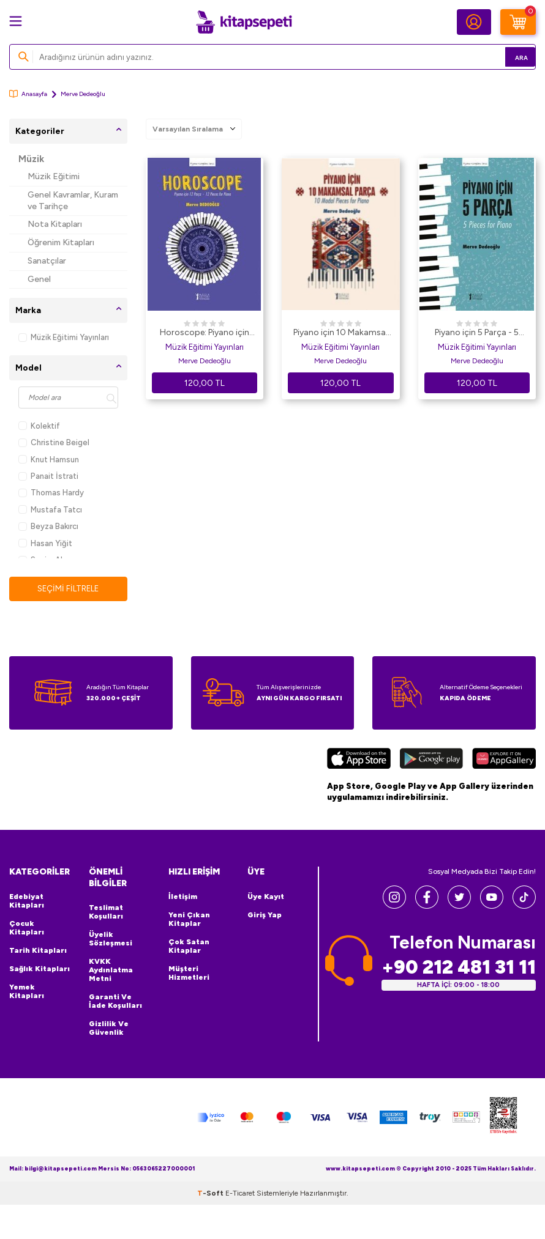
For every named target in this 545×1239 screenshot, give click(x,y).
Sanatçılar (47, 261)
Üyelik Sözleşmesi (110, 940)
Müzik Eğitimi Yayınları (63, 337)
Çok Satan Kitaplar (188, 946)
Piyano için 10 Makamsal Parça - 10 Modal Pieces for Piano (340, 333)
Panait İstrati (48, 476)
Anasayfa (28, 94)
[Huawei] (504, 760)
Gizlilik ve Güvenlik (109, 1029)
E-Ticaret (240, 1194)
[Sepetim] (518, 22)
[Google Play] (431, 761)
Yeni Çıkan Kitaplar (189, 919)
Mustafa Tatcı (50, 509)
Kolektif (39, 426)
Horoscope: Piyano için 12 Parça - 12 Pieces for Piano (204, 333)
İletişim (182, 897)
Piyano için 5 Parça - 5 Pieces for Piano (477, 333)
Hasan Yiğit (45, 543)
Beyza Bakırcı (48, 526)
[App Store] (359, 760)
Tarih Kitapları (38, 951)
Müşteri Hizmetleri (188, 973)
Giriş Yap (264, 915)
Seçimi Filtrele (68, 588)
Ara (509, 57)
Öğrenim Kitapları (61, 242)
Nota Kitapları (55, 224)
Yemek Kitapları (26, 991)
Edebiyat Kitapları (26, 901)
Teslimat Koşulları (106, 913)
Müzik (31, 159)
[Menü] (15, 21)
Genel (39, 279)
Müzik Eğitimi (54, 176)
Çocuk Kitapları (26, 928)
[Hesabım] (474, 22)
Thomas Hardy (51, 492)
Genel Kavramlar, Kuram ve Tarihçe (73, 201)
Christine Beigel (53, 442)
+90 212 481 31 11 (459, 967)
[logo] (243, 22)
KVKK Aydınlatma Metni (111, 971)
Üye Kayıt (265, 897)
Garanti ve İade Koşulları (115, 1002)
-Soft (211, 1194)
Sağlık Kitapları (39, 969)
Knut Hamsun (48, 459)
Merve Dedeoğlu (204, 361)
